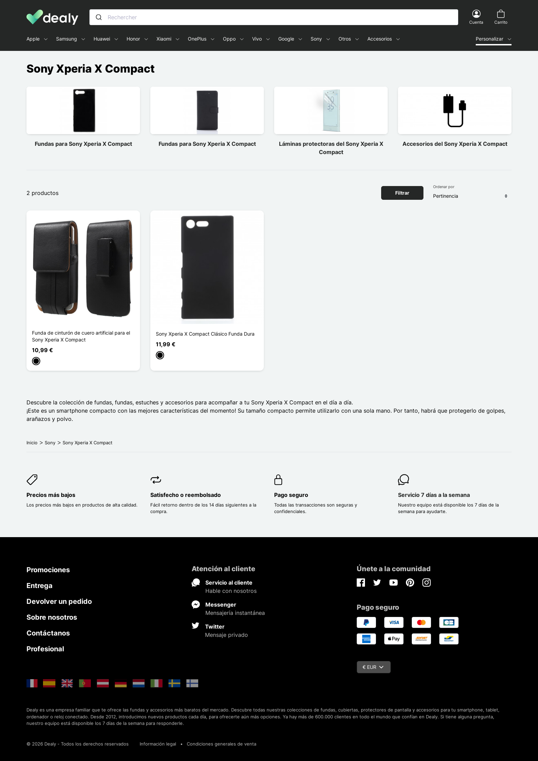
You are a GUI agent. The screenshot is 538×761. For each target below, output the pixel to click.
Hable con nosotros (231, 590)
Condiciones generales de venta (221, 744)
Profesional (45, 649)
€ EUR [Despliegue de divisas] (373, 667)
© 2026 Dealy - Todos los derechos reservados (77, 744)
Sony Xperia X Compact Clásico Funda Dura (205, 334)
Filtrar (402, 193)
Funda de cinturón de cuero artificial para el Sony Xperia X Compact (81, 336)
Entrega (39, 585)
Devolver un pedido (59, 601)
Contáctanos (48, 633)
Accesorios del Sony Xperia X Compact (454, 143)
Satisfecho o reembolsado (185, 494)
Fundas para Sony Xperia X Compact (83, 143)
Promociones (48, 570)
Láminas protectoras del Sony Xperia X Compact (331, 147)
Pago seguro (291, 494)
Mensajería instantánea (235, 612)
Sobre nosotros (51, 617)
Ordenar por (443, 186)
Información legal (158, 744)
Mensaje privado (226, 634)
